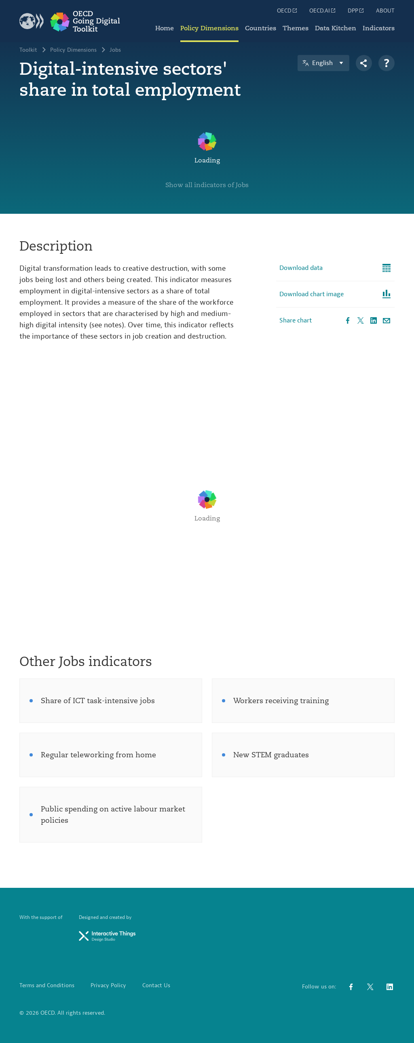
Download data (301, 268)
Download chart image (311, 294)
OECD (287, 10)
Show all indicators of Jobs (207, 185)
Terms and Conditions (46, 985)
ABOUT (385, 11)
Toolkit (28, 50)
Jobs (115, 50)
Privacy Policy (108, 985)
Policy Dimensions (209, 28)
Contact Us (156, 985)
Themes (295, 28)
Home (164, 28)
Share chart (295, 320)
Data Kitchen (335, 28)
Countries (260, 28)
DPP (356, 10)
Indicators (379, 28)
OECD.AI (322, 10)
